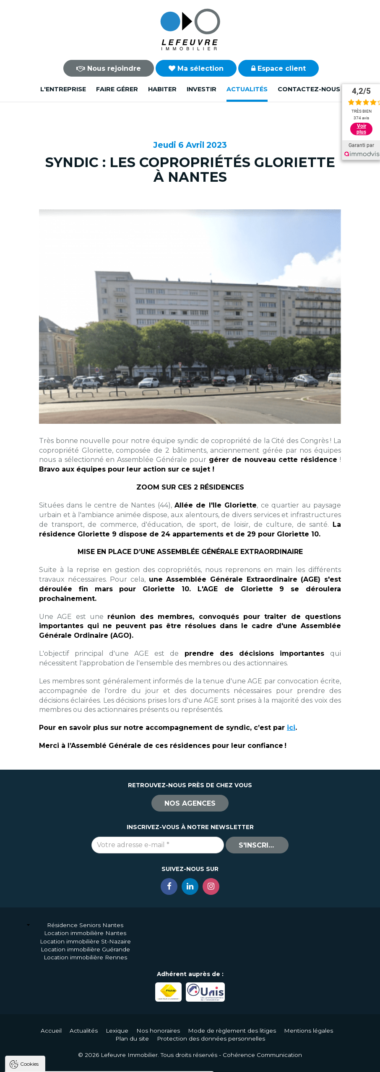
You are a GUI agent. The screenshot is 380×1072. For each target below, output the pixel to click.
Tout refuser (111, 1062)
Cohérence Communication (262, 1054)
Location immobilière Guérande (85, 949)
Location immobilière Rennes (85, 957)
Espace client (278, 68)
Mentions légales (308, 1030)
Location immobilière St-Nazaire (85, 941)
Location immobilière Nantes (85, 933)
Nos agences (190, 803)
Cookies (29, 958)
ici (291, 728)
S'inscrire (258, 845)
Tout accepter (57, 1062)
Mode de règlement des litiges (232, 1030)
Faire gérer (117, 89)
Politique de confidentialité (49, 1042)
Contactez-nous (309, 89)
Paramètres (162, 1062)
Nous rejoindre (108, 68)
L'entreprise (63, 89)
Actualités (247, 89)
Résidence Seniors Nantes (85, 925)
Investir (201, 89)
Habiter (162, 89)
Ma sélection (196, 68)
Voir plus (361, 129)
